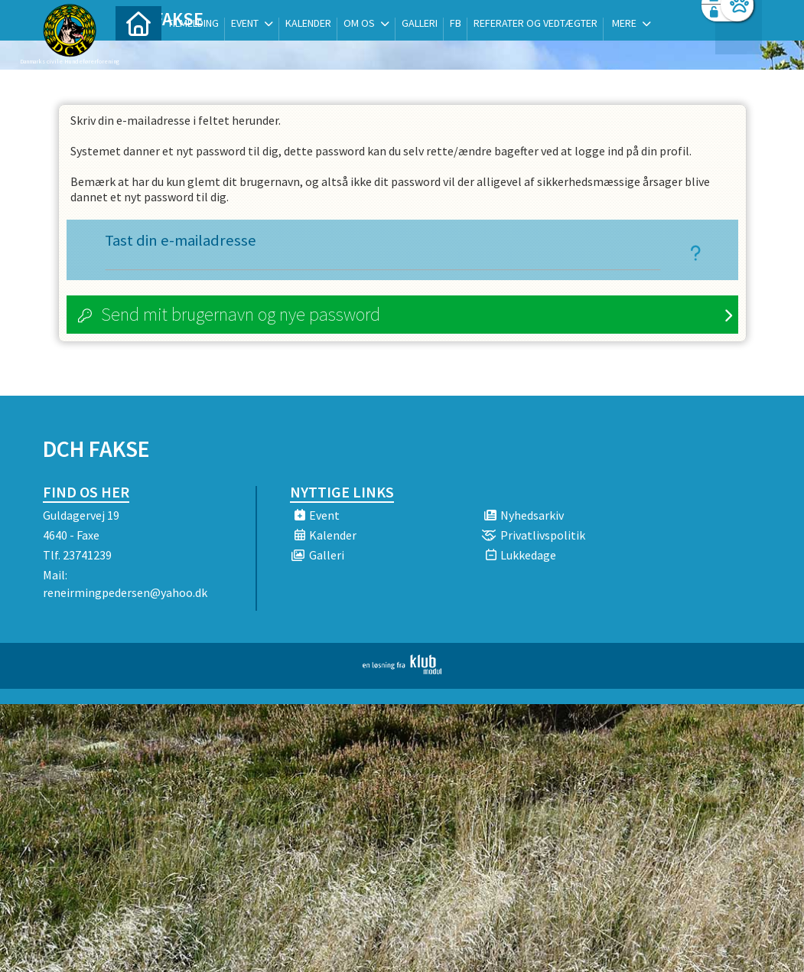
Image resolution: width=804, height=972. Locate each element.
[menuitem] (138, 51)
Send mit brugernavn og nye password (240, 314)
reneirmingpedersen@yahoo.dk (125, 592)
